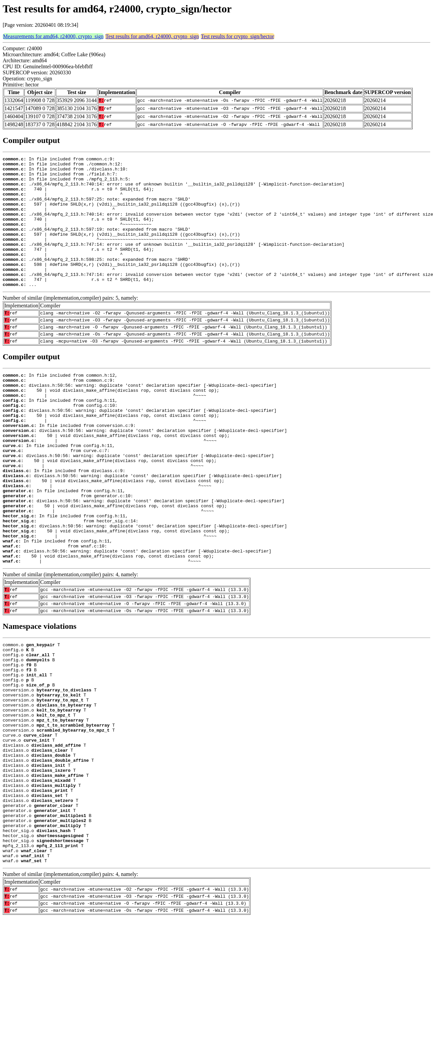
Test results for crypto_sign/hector (237, 36)
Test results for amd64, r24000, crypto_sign (152, 36)
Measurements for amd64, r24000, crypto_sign (53, 36)
